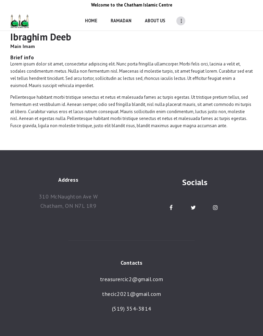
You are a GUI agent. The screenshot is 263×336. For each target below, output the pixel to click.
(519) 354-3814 (131, 308)
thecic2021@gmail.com (131, 293)
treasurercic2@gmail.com (131, 279)
